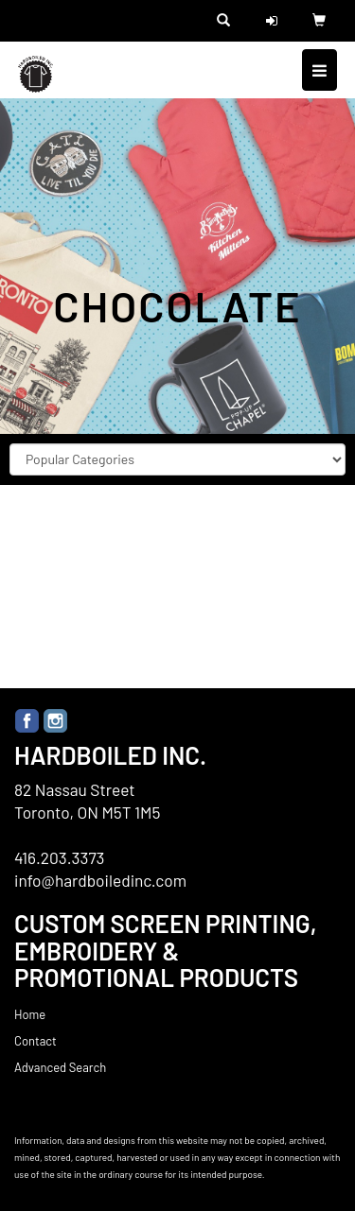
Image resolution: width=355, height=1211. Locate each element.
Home (29, 1014)
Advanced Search (60, 1067)
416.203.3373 (59, 857)
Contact (35, 1040)
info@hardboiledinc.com (100, 880)
